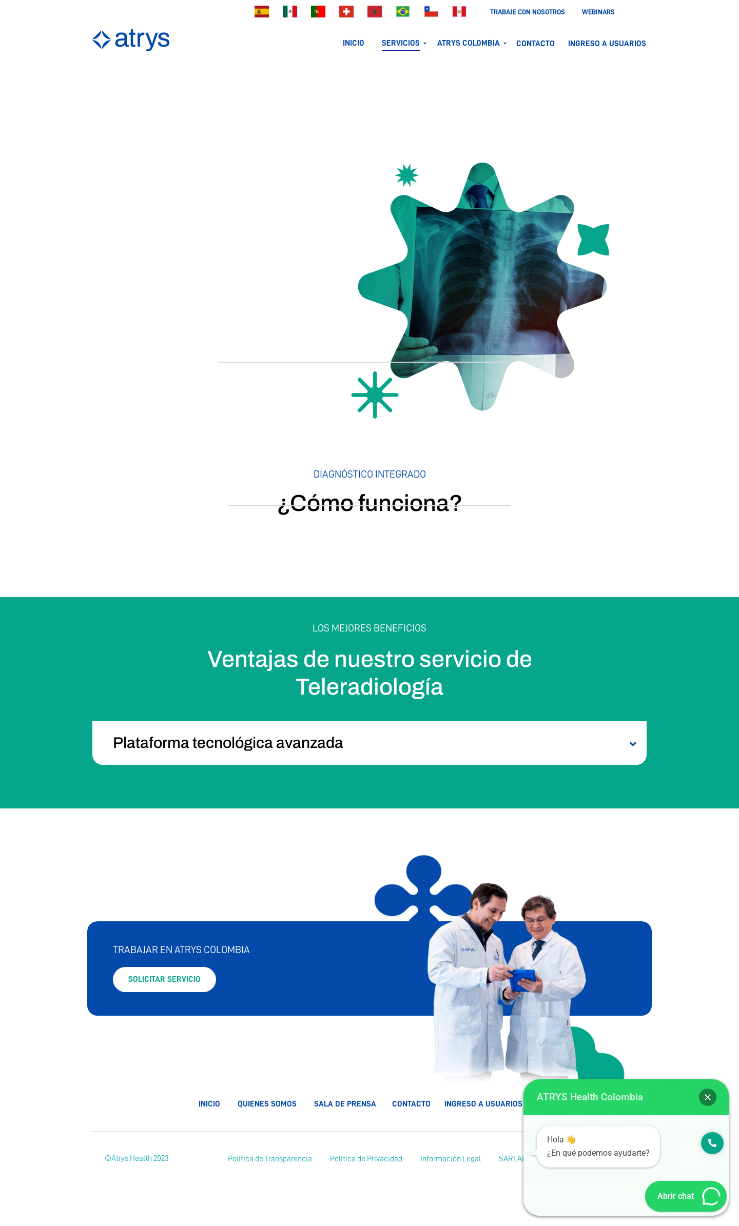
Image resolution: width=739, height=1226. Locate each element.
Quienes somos (267, 1104)
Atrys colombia (470, 43)
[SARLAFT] (521, 1159)
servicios (402, 43)
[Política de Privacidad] (372, 1159)
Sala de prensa (345, 1104)
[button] (707, 1097)
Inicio (353, 43)
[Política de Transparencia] (276, 1159)
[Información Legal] (457, 1159)
